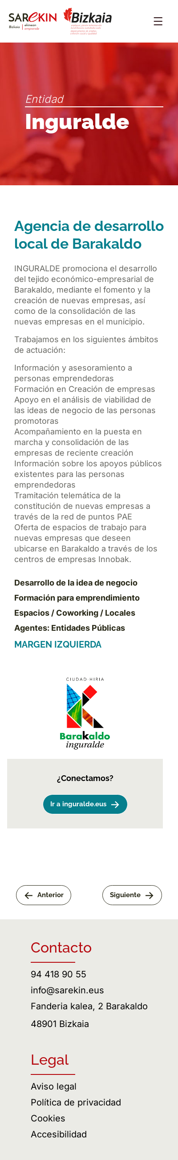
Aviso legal (54, 1086)
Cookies (48, 1118)
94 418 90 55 (58, 974)
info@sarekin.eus (67, 990)
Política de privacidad (76, 1102)
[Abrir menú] (158, 21)
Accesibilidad (59, 1134)
